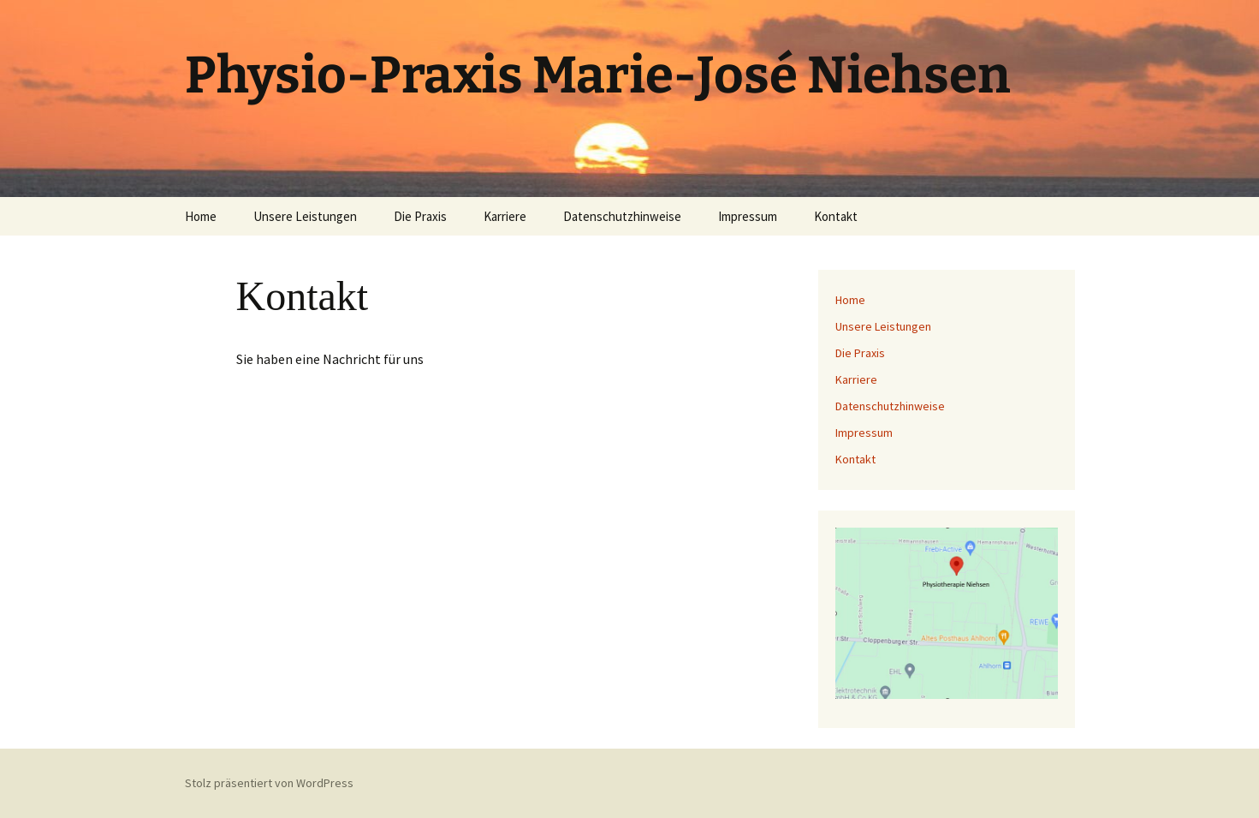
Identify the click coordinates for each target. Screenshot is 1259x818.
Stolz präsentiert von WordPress (269, 783)
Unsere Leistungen (305, 216)
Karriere (505, 216)
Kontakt (836, 216)
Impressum (747, 216)
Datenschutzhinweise (622, 216)
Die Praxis (420, 216)
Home (201, 216)
